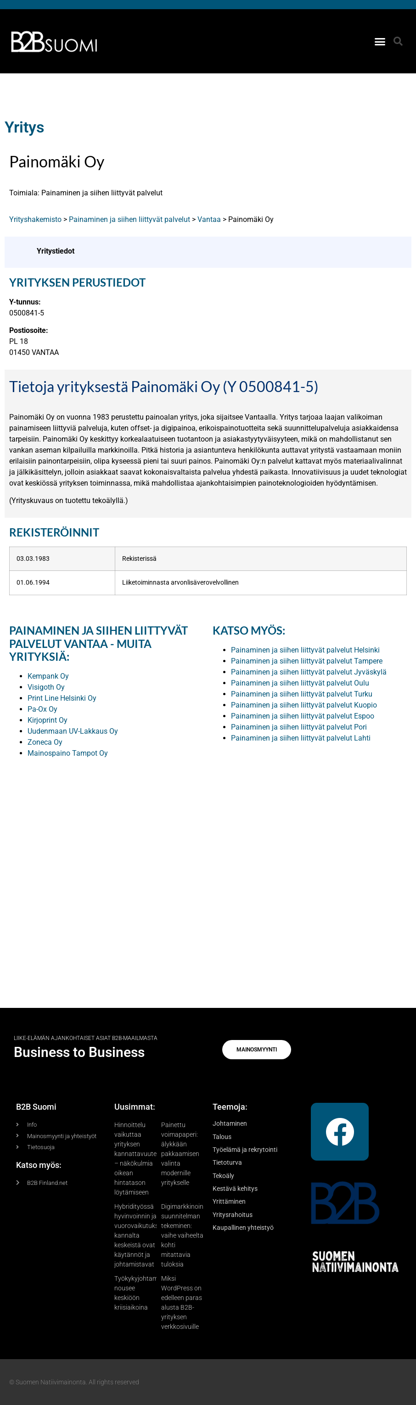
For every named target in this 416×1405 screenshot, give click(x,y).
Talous (222, 1136)
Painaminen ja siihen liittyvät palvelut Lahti (301, 738)
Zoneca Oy (45, 742)
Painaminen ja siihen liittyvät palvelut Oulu (300, 683)
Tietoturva (227, 1162)
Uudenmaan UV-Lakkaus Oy (73, 731)
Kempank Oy (48, 676)
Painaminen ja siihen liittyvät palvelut (129, 219)
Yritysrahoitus (233, 1214)
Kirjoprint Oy (47, 720)
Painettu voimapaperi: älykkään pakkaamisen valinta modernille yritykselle (180, 1153)
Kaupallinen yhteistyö (243, 1227)
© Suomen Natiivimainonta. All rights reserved (74, 1382)
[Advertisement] (208, 867)
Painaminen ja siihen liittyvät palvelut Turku (301, 694)
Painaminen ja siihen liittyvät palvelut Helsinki (305, 650)
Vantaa (209, 219)
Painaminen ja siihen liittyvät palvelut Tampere (306, 661)
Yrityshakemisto (35, 219)
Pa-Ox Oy (42, 709)
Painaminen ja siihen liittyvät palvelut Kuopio (304, 705)
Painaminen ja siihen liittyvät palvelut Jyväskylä (309, 672)
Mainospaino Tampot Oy (68, 753)
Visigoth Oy (46, 687)
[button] (380, 41)
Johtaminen (230, 1123)
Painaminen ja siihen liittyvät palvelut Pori (299, 727)
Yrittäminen (229, 1201)
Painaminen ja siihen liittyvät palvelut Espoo (302, 716)
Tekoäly (223, 1175)
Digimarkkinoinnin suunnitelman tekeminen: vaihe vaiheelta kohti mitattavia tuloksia (186, 1235)
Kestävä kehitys (235, 1188)
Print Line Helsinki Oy (62, 698)
